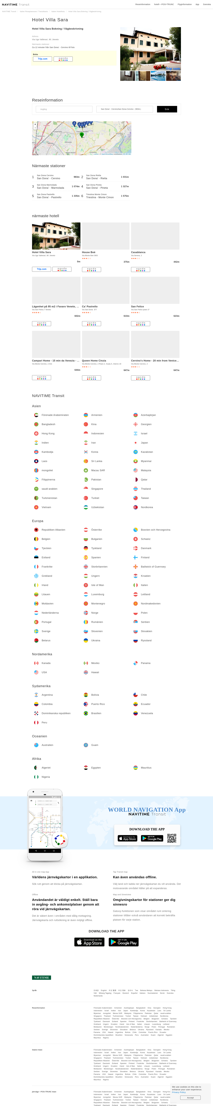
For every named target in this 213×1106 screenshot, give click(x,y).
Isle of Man (130, 1024)
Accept (190, 1098)
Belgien (147, 1019)
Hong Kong (167, 1008)
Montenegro (108, 1027)
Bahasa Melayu (146, 990)
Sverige (105, 1030)
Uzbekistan (153, 1016)
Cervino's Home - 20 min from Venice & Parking (160, 360)
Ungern (106, 1024)
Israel (106, 1011)
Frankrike (140, 1021)
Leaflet (96, 154)
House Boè (88, 252)
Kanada (159, 1030)
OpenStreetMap (107, 154)
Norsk (162, 993)
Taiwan (135, 1016)
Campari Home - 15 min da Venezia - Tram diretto (62, 360)
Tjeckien (173, 1019)
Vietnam (144, 1016)
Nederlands (98, 996)
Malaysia (127, 1013)
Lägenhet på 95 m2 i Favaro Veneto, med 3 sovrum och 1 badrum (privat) (76, 306)
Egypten (169, 1035)
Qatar (156, 1013)
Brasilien (119, 1035)
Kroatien (114, 1024)
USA (104, 1032)
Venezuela (129, 1035)
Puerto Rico (153, 1032)
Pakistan (148, 1013)
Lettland (166, 1024)
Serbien (97, 1030)
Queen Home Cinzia (94, 360)
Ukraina (141, 1030)
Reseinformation (142, 4)
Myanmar (97, 1013)
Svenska (170, 993)
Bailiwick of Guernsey (167, 1021)
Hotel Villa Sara (50, 19)
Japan (125, 1011)
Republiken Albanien (102, 1019)
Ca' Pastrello (90, 306)
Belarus (133, 1030)
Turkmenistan (118, 1016)
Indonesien (98, 1011)
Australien (145, 1035)
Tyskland (97, 1021)
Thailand (107, 1016)
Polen (154, 1027)
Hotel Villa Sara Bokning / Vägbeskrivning (57, 28)
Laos (159, 1011)
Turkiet (128, 1016)
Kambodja (134, 1011)
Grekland (97, 1024)
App (197, 4)
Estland (115, 1021)
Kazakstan (151, 1011)
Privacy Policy (179, 1092)
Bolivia (127, 1032)
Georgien (157, 1008)
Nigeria (106, 1038)
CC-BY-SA (127, 154)
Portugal (161, 1027)
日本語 (96, 990)
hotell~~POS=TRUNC (164, 4)
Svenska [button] (207, 4)
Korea (142, 1011)
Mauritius (97, 1038)
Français (117, 993)
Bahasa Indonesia (162, 990)
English (104, 990)
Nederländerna (137, 1027)
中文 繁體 (112, 990)
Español (134, 993)
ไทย (136, 990)
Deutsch (126, 993)
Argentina (119, 1032)
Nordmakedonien (122, 1027)
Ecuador (163, 1032)
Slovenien (114, 1030)
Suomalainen (153, 993)
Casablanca (138, 252)
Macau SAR (117, 1013)
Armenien (118, 1008)
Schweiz (164, 1019)
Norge (147, 1027)
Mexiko (166, 1030)
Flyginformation (185, 4)
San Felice (137, 306)
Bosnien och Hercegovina (131, 1019)
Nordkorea (164, 1016)
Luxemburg (156, 1024)
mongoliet (107, 1013)
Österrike (115, 1019)
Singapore (98, 1016)
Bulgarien (155, 1019)
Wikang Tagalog (105, 993)
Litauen (147, 1024)
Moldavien (98, 1027)
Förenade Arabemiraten (103, 1008)
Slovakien (124, 1030)
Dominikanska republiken (103, 1035)
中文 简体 (122, 990)
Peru (137, 1035)
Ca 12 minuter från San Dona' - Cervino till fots (53, 47)
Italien (139, 1024)
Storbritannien (151, 1021)
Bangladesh (140, 1008)
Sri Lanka (167, 1011)
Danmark (106, 1021)
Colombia (142, 1032)
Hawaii (110, 1032)
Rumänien (171, 1027)
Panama (97, 1032)
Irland (122, 1024)
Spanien (123, 1021)
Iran (119, 1011)
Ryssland (149, 1030)
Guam (153, 1035)
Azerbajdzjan (129, 1008)
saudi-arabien (165, 1013)
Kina (149, 1008)
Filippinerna (138, 1013)
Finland (131, 1021)
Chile (135, 1032)
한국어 (130, 990)
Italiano (142, 993)
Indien (113, 1011)
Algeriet (161, 1035)
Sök (167, 109)
